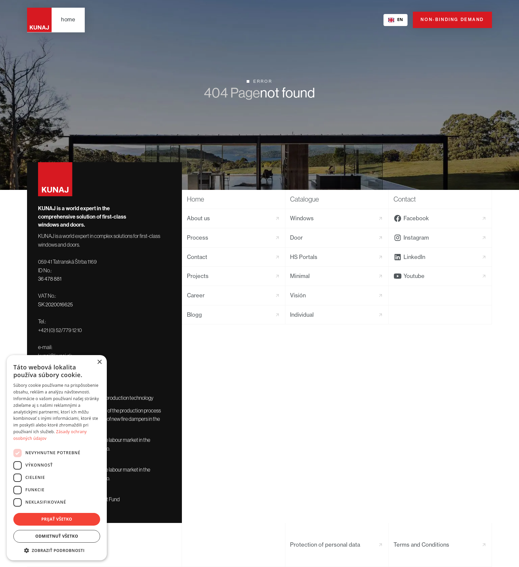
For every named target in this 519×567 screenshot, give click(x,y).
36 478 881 (49, 279)
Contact (405, 199)
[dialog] (57, 457)
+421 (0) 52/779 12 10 (60, 330)
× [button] (99, 362)
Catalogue (304, 199)
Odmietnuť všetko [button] (56, 536)
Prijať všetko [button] (56, 519)
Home (195, 199)
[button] (56, 550)
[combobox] (395, 20)
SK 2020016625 (55, 304)
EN (395, 19)
